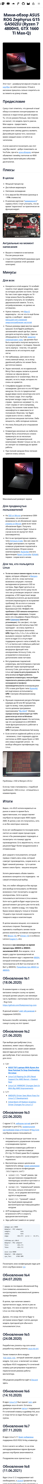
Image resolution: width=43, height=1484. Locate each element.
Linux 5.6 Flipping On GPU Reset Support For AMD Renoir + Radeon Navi (23, 1079)
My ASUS (23, 711)
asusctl (20, 1480)
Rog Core (35, 1130)
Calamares (14, 619)
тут (24, 1267)
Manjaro (33, 576)
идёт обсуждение (27, 1011)
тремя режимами (31, 1166)
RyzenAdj (25, 551)
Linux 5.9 (13, 1402)
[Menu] (39, 3)
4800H (36, 957)
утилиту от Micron (13, 523)
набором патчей (23, 1123)
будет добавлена (26, 1437)
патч (30, 1402)
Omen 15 (25, 936)
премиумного (31, 201)
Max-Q (27, 311)
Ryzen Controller (24, 554)
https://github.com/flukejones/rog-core (19, 1005)
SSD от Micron (14, 515)
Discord (34, 1380)
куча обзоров (25, 152)
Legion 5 (13, 939)
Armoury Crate (16, 541)
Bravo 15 (12, 936)
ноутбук (6, 87)
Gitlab (35, 554)
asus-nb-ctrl (33, 1348)
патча (24, 1408)
